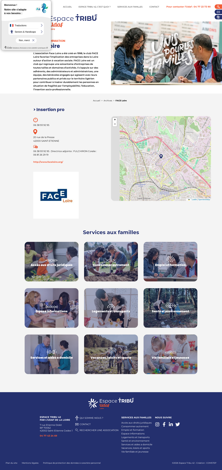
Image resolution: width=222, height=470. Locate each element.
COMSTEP (211, 463)
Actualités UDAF (218, 17)
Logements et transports (135, 437)
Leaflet (192, 200)
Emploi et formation (132, 430)
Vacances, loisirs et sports (135, 448)
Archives (108, 100)
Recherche (218, 6)
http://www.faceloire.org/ (48, 162)
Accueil (96, 100)
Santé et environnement (135, 440)
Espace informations (133, 433)
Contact (218, 12)
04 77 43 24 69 (48, 435)
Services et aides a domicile (136, 444)
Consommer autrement (135, 426)
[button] (161, 156)
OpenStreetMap (204, 200)
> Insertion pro (48, 110)
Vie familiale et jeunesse (135, 451)
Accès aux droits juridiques (136, 422)
